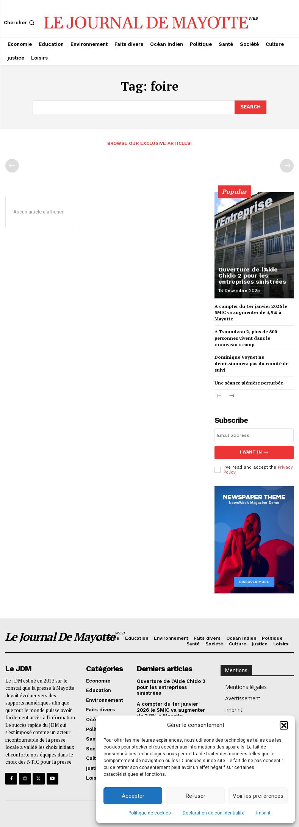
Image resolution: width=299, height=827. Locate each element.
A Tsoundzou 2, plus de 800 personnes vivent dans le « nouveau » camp (245, 338)
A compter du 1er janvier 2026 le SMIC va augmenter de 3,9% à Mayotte (250, 312)
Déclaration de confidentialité (213, 813)
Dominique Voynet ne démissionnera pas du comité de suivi (251, 363)
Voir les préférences (258, 795)
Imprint (263, 813)
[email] (254, 435)
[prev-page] (12, 166)
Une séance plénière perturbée (248, 383)
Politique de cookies (149, 813)
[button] (284, 725)
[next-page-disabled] (287, 166)
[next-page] (231, 396)
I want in (254, 452)
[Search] (250, 107)
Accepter (133, 795)
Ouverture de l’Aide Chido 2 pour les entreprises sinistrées (252, 275)
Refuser (195, 795)
